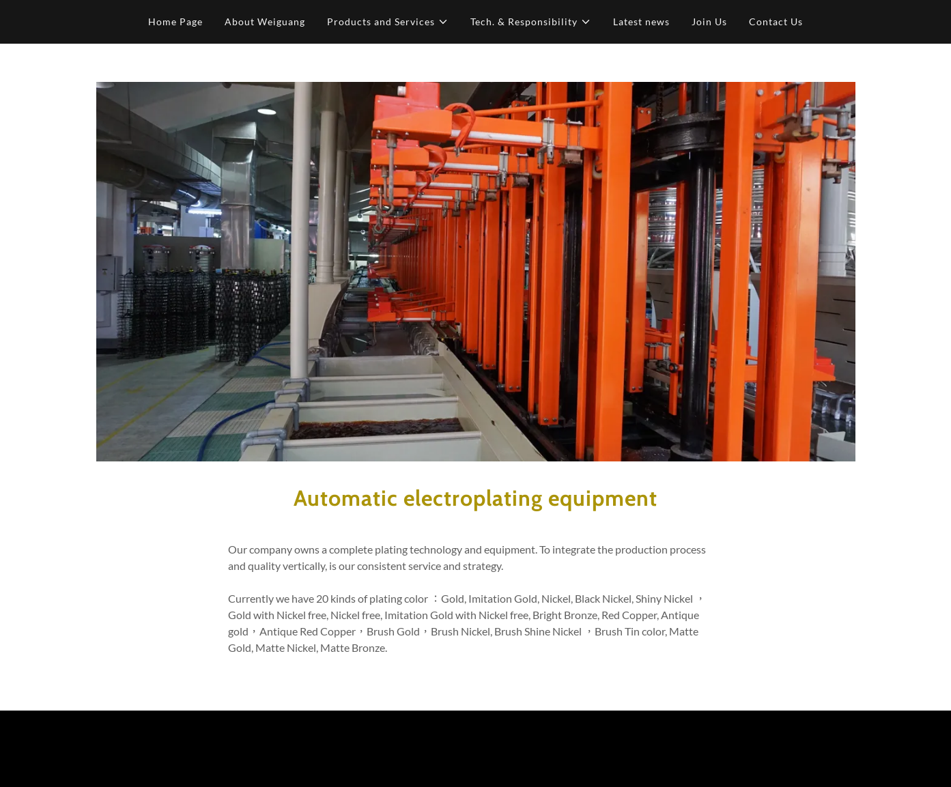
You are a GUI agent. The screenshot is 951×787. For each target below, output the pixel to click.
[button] (388, 22)
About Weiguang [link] (265, 21)
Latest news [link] (641, 21)
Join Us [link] (709, 21)
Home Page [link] (175, 21)
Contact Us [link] (776, 21)
